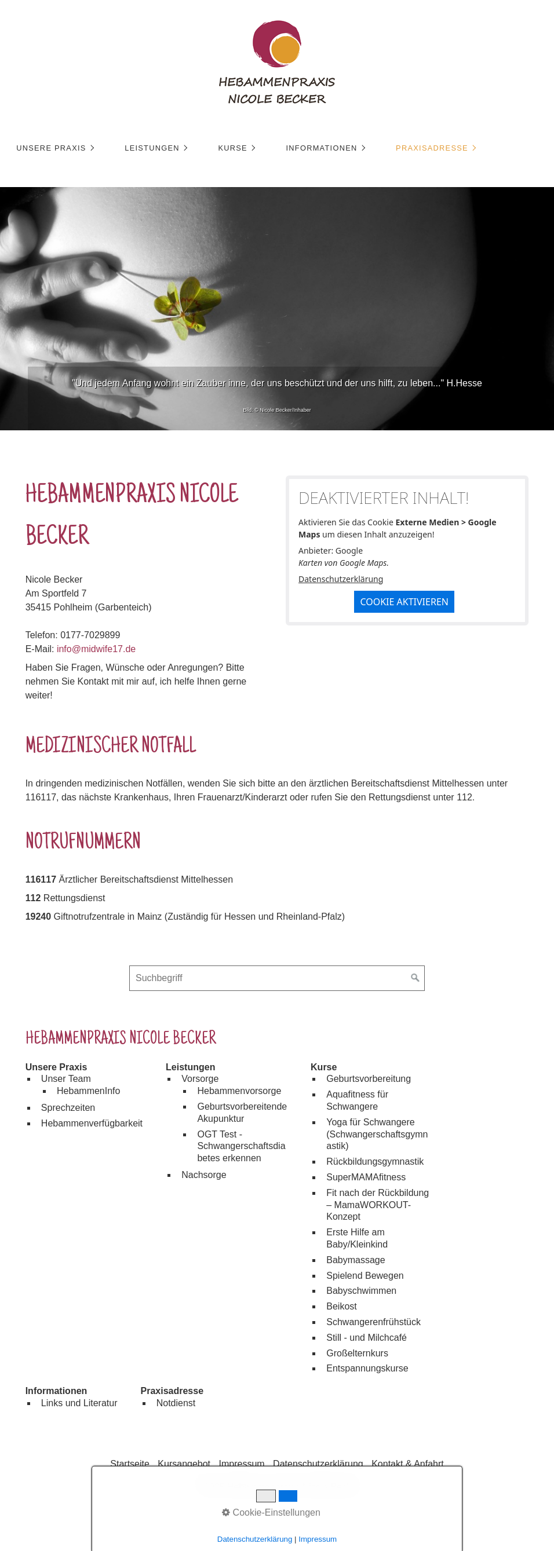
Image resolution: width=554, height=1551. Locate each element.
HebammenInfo (88, 1091)
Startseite (130, 1464)
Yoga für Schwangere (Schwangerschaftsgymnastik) (377, 1134)
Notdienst (176, 1403)
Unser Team (66, 1079)
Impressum (242, 1464)
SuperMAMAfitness (366, 1177)
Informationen (321, 148)
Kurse (232, 148)
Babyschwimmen (361, 1291)
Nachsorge (203, 1175)
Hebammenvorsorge (239, 1091)
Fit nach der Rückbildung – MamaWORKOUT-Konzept (377, 1205)
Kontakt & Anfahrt (407, 1464)
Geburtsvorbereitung (368, 1079)
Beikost (341, 1306)
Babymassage (355, 1260)
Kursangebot (184, 1464)
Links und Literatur (79, 1403)
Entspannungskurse (367, 1368)
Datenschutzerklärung (340, 578)
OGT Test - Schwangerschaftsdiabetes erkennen (241, 1146)
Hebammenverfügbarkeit (92, 1123)
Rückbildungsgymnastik (375, 1161)
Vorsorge (199, 1079)
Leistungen (152, 148)
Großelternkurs (357, 1353)
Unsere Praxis (51, 148)
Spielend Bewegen (364, 1276)
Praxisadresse (432, 148)
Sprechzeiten (68, 1108)
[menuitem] (54, 148)
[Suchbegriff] (277, 978)
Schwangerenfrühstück (373, 1322)
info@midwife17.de (96, 649)
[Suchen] (415, 978)
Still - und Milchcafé (366, 1338)
